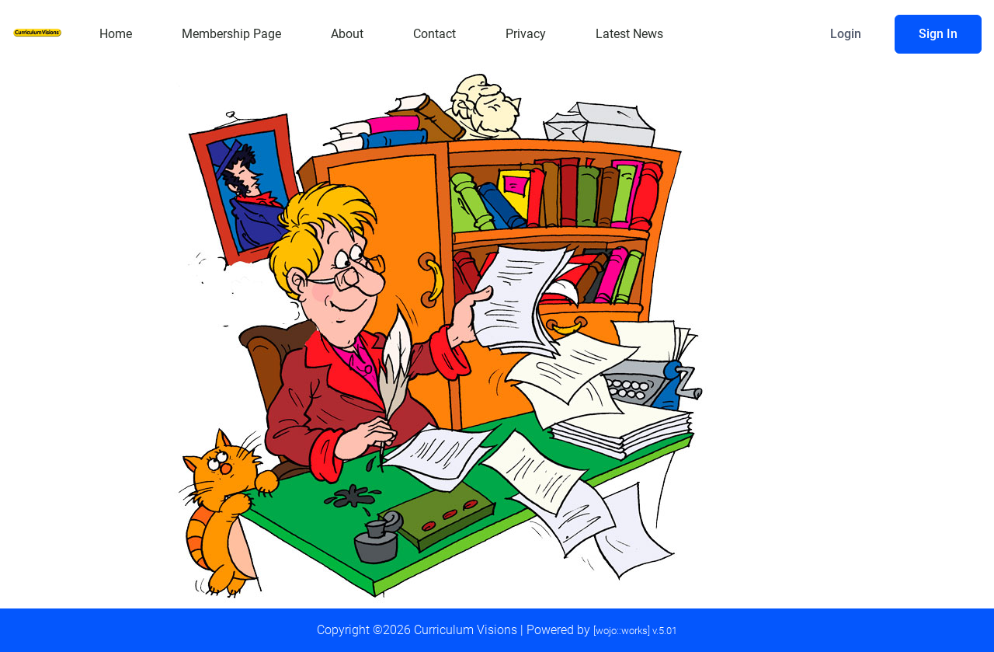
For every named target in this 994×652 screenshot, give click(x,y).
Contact (434, 33)
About (347, 33)
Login (845, 33)
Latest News (629, 33)
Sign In (938, 33)
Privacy (526, 33)
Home (115, 33)
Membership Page (231, 33)
